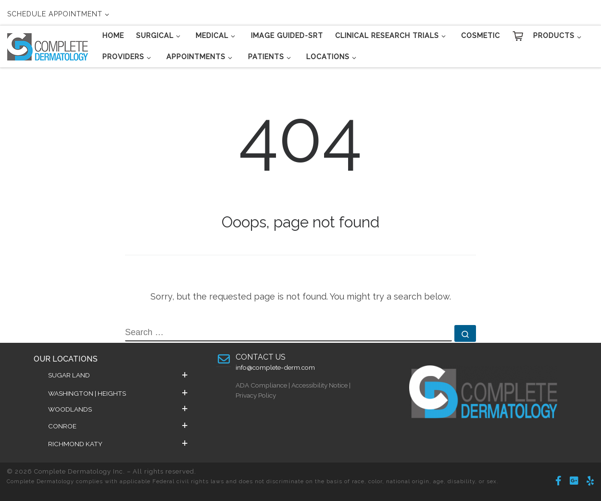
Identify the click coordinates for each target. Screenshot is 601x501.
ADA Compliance (261, 385)
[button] (118, 375)
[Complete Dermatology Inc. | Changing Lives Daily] (47, 45)
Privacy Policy (256, 395)
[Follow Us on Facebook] (558, 481)
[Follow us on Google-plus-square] (574, 481)
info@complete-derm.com (275, 367)
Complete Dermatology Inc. (79, 471)
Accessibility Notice (319, 385)
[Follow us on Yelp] (590, 481)
